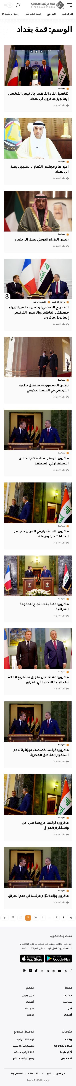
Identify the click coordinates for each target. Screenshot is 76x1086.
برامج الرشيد (58, 302)
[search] (18, 5)
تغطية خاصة (40, 302)
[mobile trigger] (68, 5)
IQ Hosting (43, 1080)
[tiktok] (36, 972)
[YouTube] (59, 972)
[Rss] (42, 972)
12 (21, 918)
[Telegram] (48, 972)
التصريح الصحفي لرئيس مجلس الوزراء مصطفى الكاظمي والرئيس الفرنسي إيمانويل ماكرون (39, 313)
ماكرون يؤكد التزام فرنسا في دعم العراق (38, 896)
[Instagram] (53, 972)
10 (35, 918)
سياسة (61, 89)
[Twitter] (65, 972)
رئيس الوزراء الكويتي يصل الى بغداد (42, 240)
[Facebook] (71, 972)
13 (13, 918)
